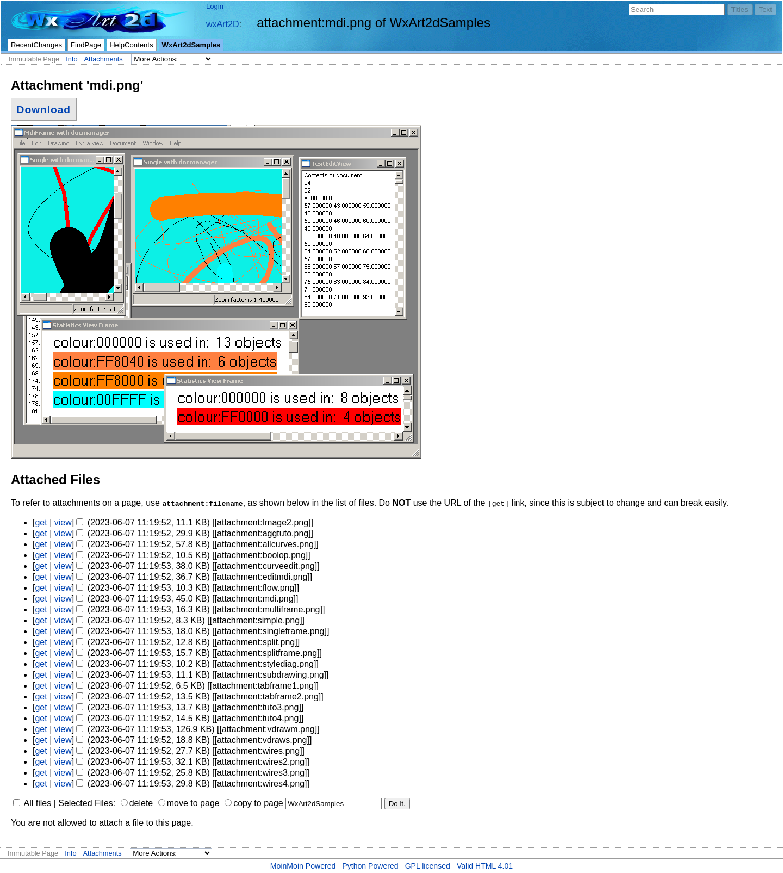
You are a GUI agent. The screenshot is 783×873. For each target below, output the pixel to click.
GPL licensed (427, 866)
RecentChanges (36, 45)
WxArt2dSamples (191, 45)
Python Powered (370, 866)
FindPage (86, 45)
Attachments (103, 59)
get (41, 522)
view (63, 522)
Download (44, 109)
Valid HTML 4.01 (485, 866)
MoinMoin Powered (303, 866)
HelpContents (131, 45)
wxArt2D (222, 24)
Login (214, 6)
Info (71, 59)
